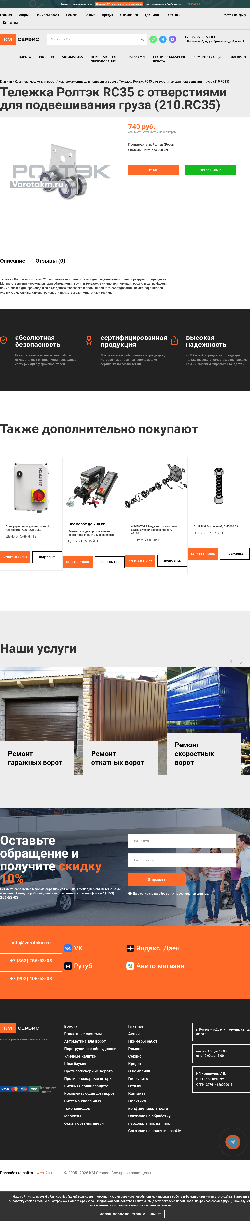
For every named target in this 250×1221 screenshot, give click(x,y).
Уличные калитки (80, 1056)
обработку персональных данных (184, 893)
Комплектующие (208, 57)
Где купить (153, 15)
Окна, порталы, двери (84, 1123)
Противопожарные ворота (169, 59)
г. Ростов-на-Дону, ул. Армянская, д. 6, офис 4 (214, 41)
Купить (153, 170)
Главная (6, 15)
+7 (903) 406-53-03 (31, 978)
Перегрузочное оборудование (104, 59)
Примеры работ (47, 15)
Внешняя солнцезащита (86, 1086)
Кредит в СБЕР (210, 170)
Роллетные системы (83, 1033)
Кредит (107, 15)
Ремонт (71, 15)
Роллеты (46, 57)
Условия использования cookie (122, 1214)
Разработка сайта (16, 1173)
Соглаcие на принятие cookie (154, 1130)
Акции (24, 15)
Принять (156, 1214)
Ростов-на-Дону (234, 15)
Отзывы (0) (50, 261)
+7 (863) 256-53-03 (200, 37)
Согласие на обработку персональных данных (149, 1120)
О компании (129, 15)
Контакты (10, 23)
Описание (12, 261)
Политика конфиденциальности (148, 1105)
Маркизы (238, 57)
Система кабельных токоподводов (82, 1105)
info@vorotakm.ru (31, 943)
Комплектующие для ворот (89, 1093)
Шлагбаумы (135, 57)
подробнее (47, 557)
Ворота (25, 57)
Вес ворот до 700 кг (86, 524)
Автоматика (72, 57)
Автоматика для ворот (85, 1041)
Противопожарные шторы (88, 1078)
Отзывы (174, 15)
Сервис (90, 15)
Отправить (156, 879)
